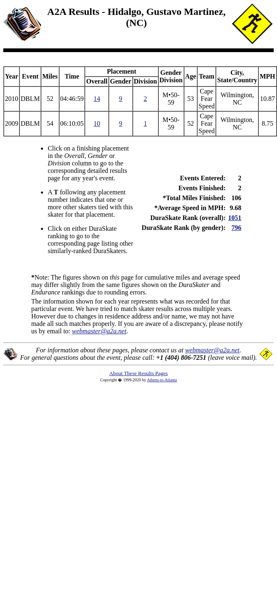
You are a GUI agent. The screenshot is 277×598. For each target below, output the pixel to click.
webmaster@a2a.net (212, 350)
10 (96, 123)
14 (96, 98)
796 (236, 227)
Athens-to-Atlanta (162, 380)
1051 (234, 217)
